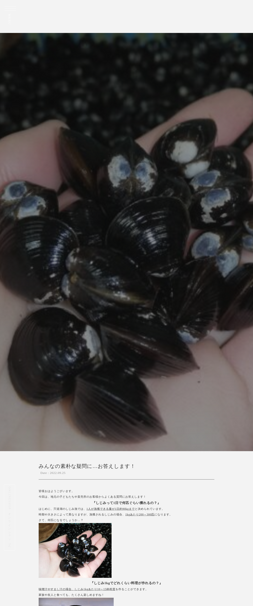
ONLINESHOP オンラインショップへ (9, 517)
